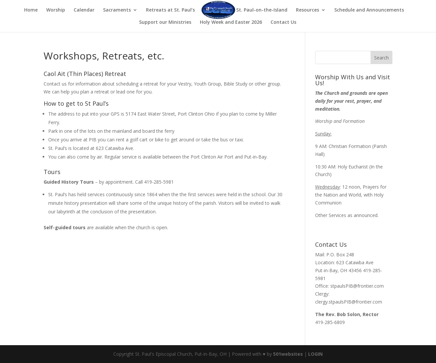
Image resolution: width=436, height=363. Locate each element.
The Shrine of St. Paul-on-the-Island (245, 10)
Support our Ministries (165, 22)
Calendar (84, 10)
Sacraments (117, 10)
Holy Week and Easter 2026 (231, 22)
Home (31, 10)
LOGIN (315, 354)
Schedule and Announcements (369, 10)
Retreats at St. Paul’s (170, 10)
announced (366, 215)
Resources (307, 10)
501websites (288, 354)
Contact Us (283, 22)
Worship (55, 10)
